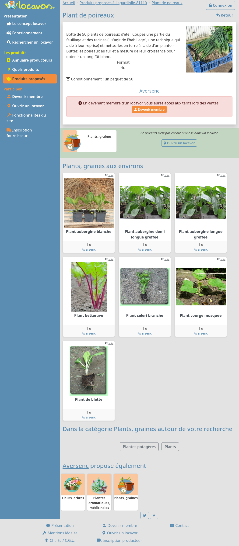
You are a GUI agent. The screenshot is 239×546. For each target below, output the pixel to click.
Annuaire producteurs (29, 60)
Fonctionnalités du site (26, 118)
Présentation (60, 525)
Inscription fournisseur (19, 133)
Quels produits (23, 69)
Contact (179, 525)
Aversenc (89, 249)
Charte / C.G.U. (59, 540)
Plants (170, 446)
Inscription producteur (119, 540)
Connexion (220, 5)
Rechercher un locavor (30, 42)
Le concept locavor (26, 23)
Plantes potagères (139, 446)
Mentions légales (59, 533)
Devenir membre (25, 96)
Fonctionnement (24, 32)
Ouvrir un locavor (25, 105)
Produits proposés (26, 78)
